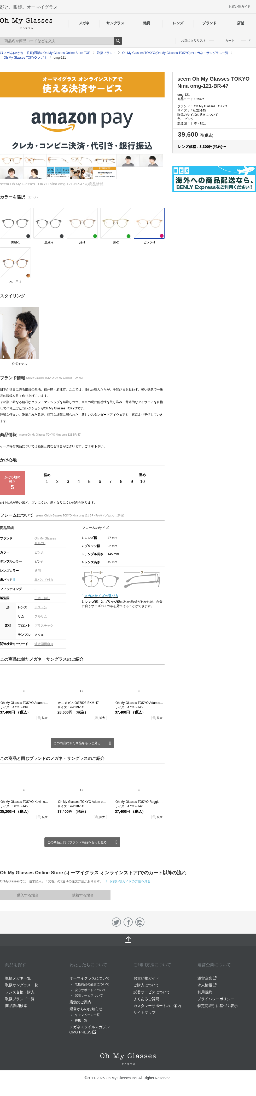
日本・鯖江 (42, 598)
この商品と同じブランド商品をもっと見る (77, 842)
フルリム (40, 616)
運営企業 (207, 978)
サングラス (115, 23)
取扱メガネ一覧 (18, 978)
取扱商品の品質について (92, 984)
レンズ (178, 23)
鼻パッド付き (43, 580)
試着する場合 (83, 895)
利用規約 (204, 992)
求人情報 (207, 985)
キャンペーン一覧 (87, 1015)
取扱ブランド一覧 (19, 999)
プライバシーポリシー (215, 999)
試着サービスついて (89, 995)
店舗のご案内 (80, 1002)
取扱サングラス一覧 (21, 985)
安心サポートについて (90, 990)
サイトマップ (144, 1012)
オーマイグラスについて (89, 978)
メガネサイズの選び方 (101, 596)
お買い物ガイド (240, 6)
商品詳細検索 (16, 1006)
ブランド (209, 23)
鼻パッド (7, 580)
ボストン (40, 607)
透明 (37, 570)
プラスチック (43, 625)
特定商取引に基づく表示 (217, 1006)
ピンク (39, 552)
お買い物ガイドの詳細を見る (129, 881)
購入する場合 (28, 895)
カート (238, 40)
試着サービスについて (151, 992)
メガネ (84, 23)
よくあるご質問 (146, 999)
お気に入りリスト (197, 40)
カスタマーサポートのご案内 (157, 1006)
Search (118, 41)
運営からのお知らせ (85, 1009)
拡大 (45, 717)
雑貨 (146, 23)
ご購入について (146, 985)
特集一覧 (81, 1020)
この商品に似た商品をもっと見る (77, 743)
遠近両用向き (43, 644)
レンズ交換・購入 (19, 992)
